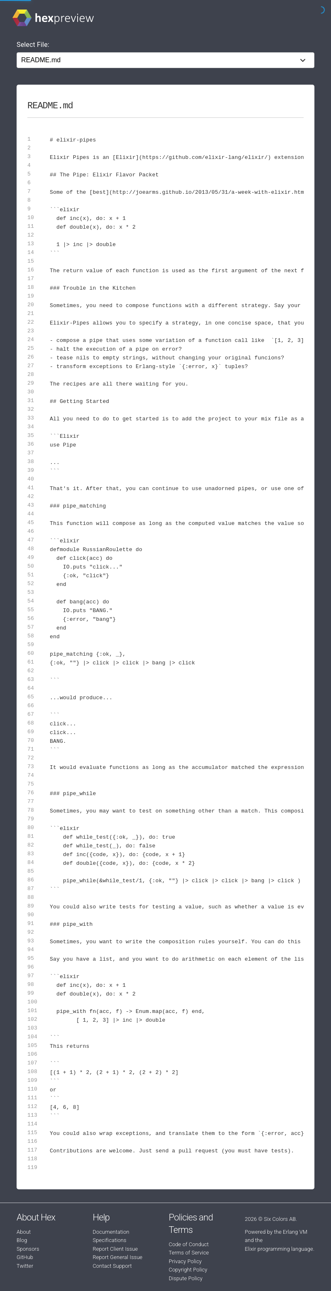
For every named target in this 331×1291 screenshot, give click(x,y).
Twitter (25, 1266)
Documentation (110, 1232)
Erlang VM (295, 1232)
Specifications (109, 1240)
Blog (22, 1240)
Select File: (33, 45)
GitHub (25, 1257)
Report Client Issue (115, 1249)
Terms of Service (189, 1253)
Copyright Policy (188, 1270)
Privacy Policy (185, 1261)
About (24, 1232)
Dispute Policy (185, 1278)
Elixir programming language (279, 1249)
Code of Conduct (189, 1244)
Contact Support (111, 1266)
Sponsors (28, 1249)
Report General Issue (117, 1257)
